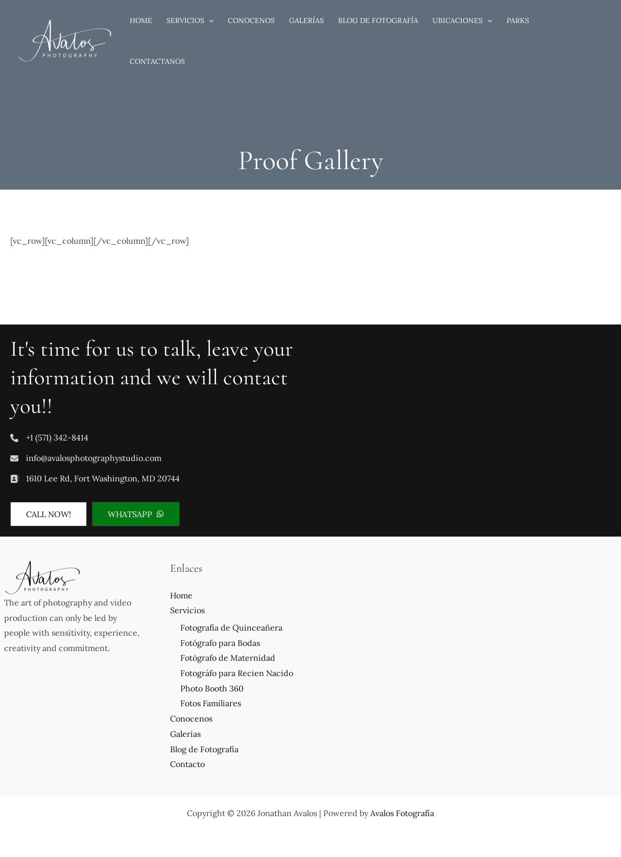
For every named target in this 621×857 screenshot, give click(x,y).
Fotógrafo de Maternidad (227, 658)
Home (181, 595)
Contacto (187, 764)
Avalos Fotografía (402, 813)
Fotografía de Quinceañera (231, 627)
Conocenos (191, 718)
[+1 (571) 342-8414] (49, 438)
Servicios (187, 610)
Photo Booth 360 (212, 688)
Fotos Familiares (210, 703)
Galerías (185, 734)
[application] (208, 20)
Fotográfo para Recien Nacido (236, 673)
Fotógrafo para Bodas (220, 643)
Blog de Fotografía (204, 749)
